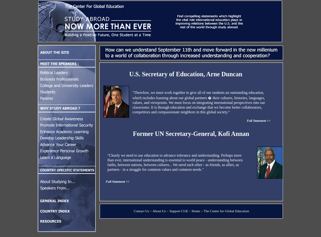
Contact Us (141, 211)
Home (196, 211)
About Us (159, 211)
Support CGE (179, 211)
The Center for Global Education (226, 211)
